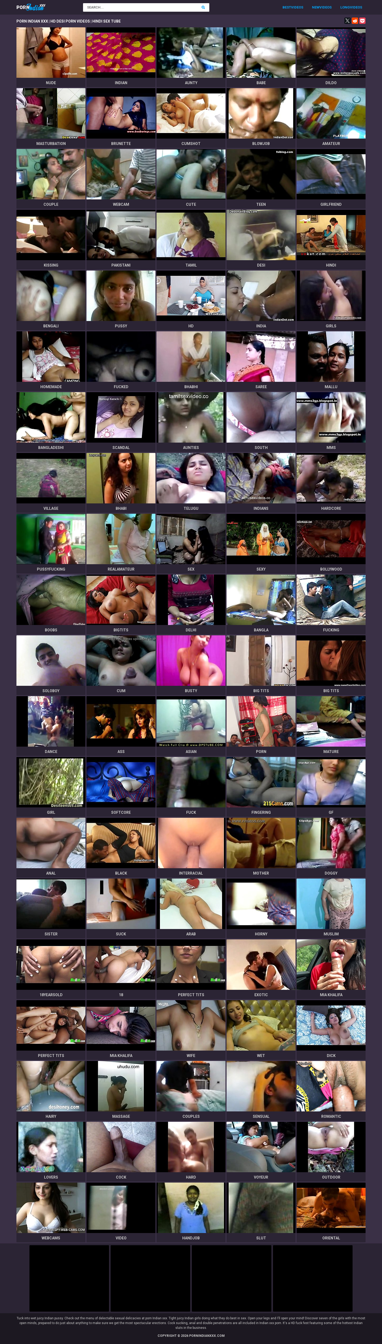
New (315, 7)
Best (287, 7)
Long (345, 7)
